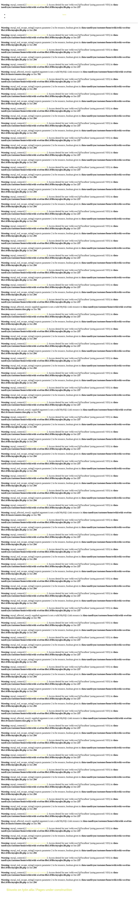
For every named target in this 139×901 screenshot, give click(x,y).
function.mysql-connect (36, 5)
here (64, 15)
